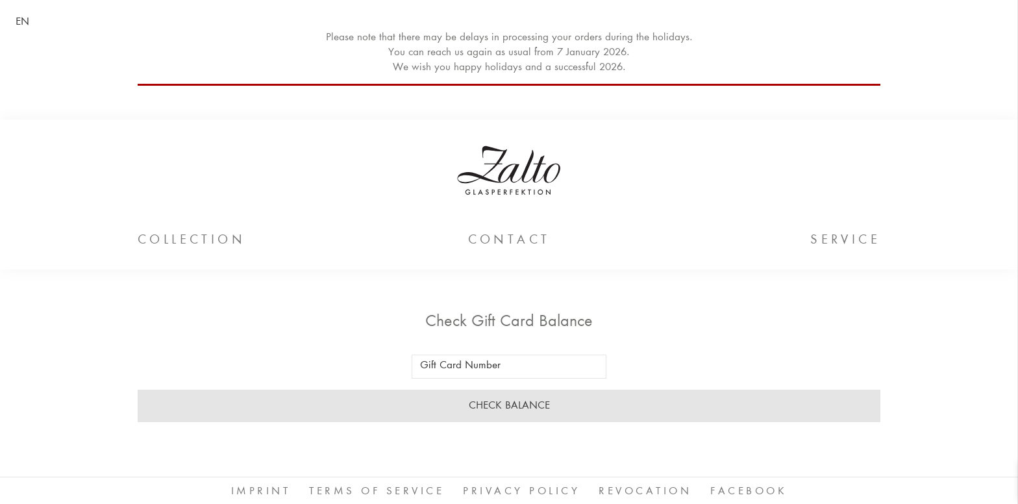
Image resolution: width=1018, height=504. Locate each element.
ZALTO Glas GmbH (509, 170)
